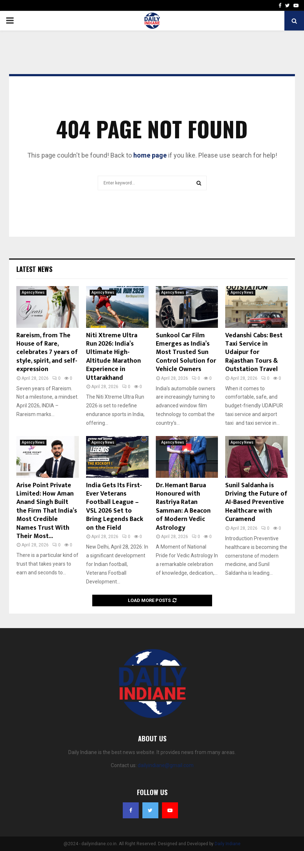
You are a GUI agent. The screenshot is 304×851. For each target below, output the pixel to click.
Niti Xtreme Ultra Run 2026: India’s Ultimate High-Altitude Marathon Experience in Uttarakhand (113, 356)
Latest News (34, 269)
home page (150, 155)
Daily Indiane (227, 843)
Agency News (33, 292)
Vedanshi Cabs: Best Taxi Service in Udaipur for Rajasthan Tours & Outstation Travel (254, 352)
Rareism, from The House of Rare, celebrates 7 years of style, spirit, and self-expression (47, 352)
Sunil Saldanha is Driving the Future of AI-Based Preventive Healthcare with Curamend (256, 502)
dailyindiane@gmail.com (166, 765)
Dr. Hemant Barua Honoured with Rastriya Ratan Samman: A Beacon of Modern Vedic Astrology (183, 506)
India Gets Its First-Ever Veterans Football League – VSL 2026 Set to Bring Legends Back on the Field (114, 506)
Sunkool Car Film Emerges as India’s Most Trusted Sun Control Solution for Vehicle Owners (186, 352)
